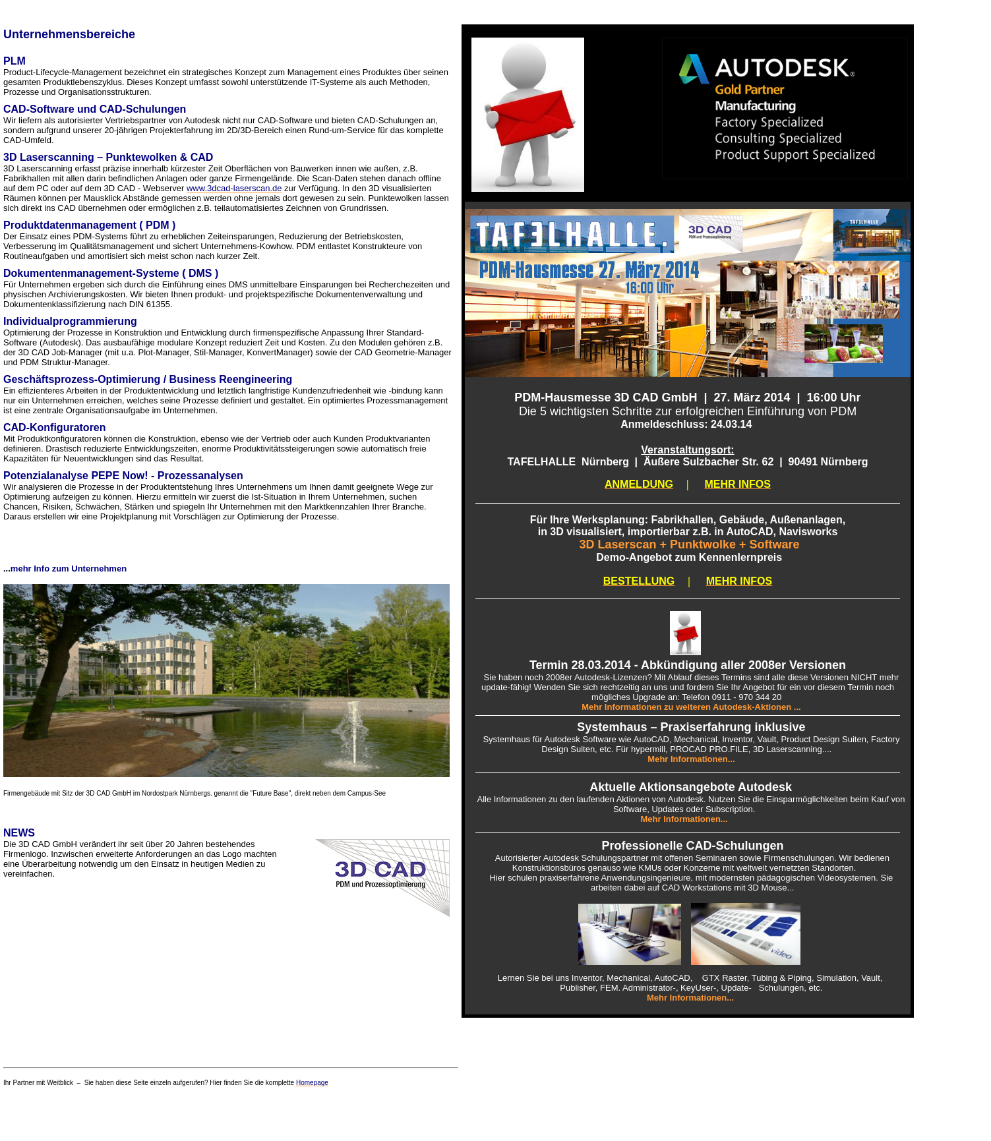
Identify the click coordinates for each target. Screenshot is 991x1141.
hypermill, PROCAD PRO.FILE (689, 749)
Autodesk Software (580, 739)
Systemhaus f (505, 739)
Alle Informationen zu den (527, 799)
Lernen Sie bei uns (533, 978)
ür (539, 739)
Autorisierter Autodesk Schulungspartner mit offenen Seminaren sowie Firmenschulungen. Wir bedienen (687, 858)
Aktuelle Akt (623, 787)
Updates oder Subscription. (706, 809)
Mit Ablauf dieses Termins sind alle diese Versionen (752, 677)
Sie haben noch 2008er (525, 677)
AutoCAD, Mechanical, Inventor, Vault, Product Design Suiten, (752, 739)
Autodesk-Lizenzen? (614, 677)
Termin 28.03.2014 (580, 665)
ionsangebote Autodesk (725, 787)
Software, (632, 809)
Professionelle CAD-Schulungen (692, 845)
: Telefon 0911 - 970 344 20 (729, 697)
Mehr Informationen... (686, 819)
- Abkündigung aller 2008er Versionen (738, 665)
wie (625, 739)
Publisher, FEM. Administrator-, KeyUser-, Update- (659, 988)
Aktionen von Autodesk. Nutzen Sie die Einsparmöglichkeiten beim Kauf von (760, 799)
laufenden (596, 799)
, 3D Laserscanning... (788, 749)
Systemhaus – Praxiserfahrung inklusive (691, 727)
